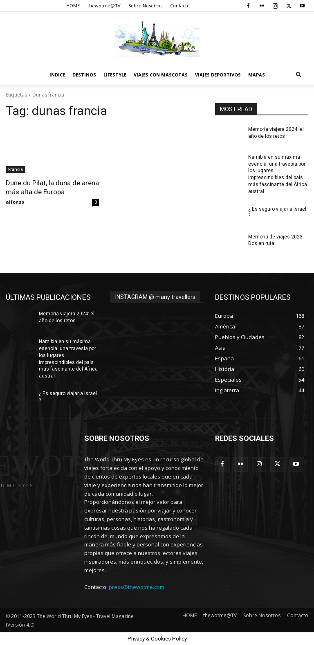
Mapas (256, 75)
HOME (73, 5)
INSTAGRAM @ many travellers (155, 297)
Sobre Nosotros (145, 5)
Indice (57, 75)
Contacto (180, 5)
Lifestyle (114, 75)
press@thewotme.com (136, 587)
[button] (298, 75)
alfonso (15, 202)
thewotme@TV (104, 5)
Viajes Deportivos (218, 75)
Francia (15, 169)
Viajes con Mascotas (161, 75)
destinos (84, 75)
